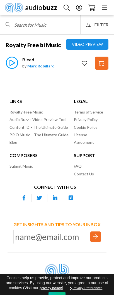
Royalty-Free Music (26, 112)
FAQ (78, 166)
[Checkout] (92, 7)
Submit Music (21, 166)
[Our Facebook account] (24, 198)
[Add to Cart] (101, 63)
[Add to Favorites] (85, 63)
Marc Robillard (41, 66)
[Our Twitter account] (39, 198)
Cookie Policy (85, 127)
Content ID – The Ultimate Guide (38, 127)
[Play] (12, 66)
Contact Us (84, 174)
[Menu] (104, 7)
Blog (13, 142)
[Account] (79, 7)
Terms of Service (88, 112)
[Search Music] (66, 7)
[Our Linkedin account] (55, 198)
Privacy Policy (86, 119)
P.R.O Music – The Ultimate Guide (39, 134)
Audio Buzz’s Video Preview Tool (37, 119)
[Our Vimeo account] (71, 198)
